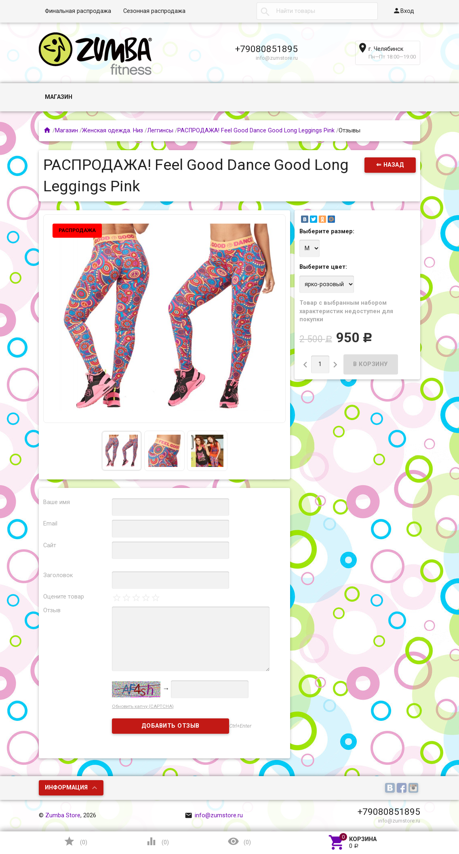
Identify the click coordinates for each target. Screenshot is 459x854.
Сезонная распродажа (154, 11)
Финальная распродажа (78, 11)
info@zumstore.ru (214, 815)
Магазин (58, 97)
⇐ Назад (390, 164)
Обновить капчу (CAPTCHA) (143, 706)
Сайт (49, 545)
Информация (66, 787)
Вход (403, 11)
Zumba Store (62, 815)
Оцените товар (63, 596)
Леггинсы (160, 130)
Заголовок (58, 575)
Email (50, 523)
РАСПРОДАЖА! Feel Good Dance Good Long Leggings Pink (256, 130)
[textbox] (317, 11)
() (75, 841)
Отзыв (52, 610)
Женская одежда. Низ (112, 130)
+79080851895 (266, 49)
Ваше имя (56, 502)
